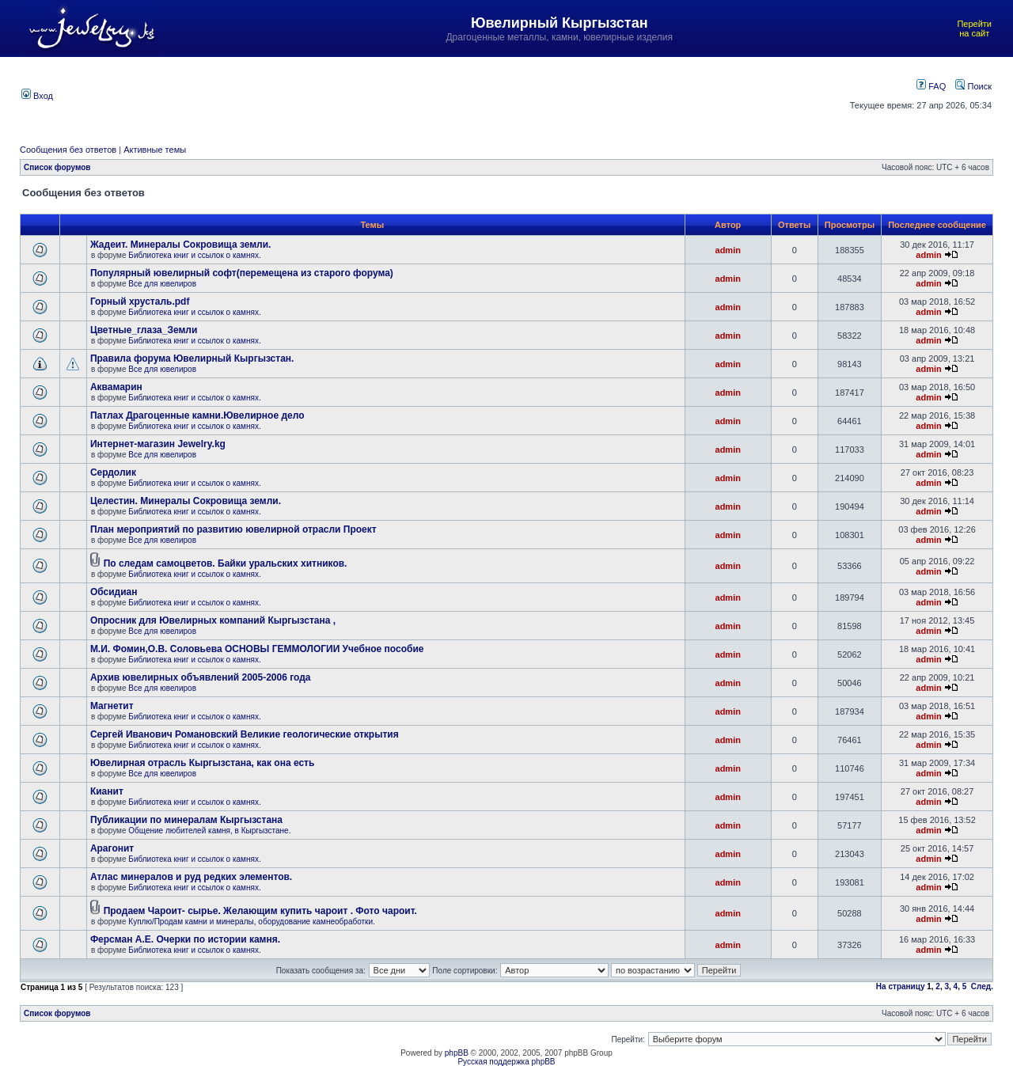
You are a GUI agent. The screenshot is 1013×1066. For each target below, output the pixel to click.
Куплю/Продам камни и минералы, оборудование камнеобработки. (251, 921)
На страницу (900, 986)
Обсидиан (114, 591)
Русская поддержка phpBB (506, 1061)
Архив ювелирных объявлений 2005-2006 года (200, 677)
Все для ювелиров (162, 283)
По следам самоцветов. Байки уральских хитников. (225, 563)
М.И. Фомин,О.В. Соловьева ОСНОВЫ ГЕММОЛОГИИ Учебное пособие (257, 648)
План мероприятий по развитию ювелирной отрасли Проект (233, 529)
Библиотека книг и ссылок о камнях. (194, 255)
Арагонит (112, 848)
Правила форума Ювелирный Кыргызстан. (192, 358)
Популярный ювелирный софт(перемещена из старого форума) (241, 273)
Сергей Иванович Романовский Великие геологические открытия (244, 734)
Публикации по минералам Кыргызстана (186, 819)
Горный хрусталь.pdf (140, 301)
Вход (37, 96)
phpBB (457, 1053)
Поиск (973, 86)
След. (982, 986)
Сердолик (113, 472)
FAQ (931, 86)
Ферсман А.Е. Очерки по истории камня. (185, 939)
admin (728, 250)
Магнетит (112, 705)
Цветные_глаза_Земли (143, 330)
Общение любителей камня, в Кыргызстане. (209, 830)
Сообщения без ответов (68, 149)
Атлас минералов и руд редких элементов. (191, 876)
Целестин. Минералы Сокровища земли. (185, 500)
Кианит (106, 791)
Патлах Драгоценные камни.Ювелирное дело (197, 415)
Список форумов (57, 167)
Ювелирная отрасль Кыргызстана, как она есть (202, 762)
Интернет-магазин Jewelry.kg (158, 444)
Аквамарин (116, 387)
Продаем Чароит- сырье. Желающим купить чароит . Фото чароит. (260, 910)
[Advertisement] (438, 94)
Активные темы (154, 149)
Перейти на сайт (974, 28)
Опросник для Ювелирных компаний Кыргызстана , (213, 620)
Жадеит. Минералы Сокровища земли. (180, 244)
